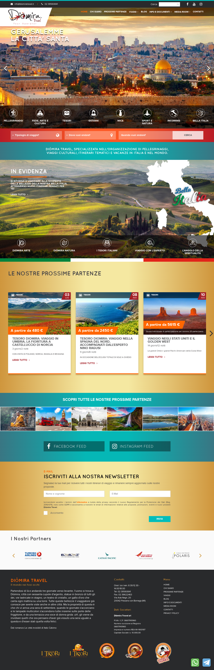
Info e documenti (160, 12)
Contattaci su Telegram (206, 662)
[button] (36, 135)
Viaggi (133, 12)
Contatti (198, 12)
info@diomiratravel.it (22, 4)
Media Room (182, 12)
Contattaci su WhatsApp (195, 662)
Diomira (25, 17)
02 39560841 (49, 4)
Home (84, 12)
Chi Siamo (96, 12)
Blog (144, 12)
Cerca (154, 4)
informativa (82, 502)
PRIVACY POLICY (171, 613)
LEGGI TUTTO (18, 194)
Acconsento (56, 513)
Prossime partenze (115, 12)
